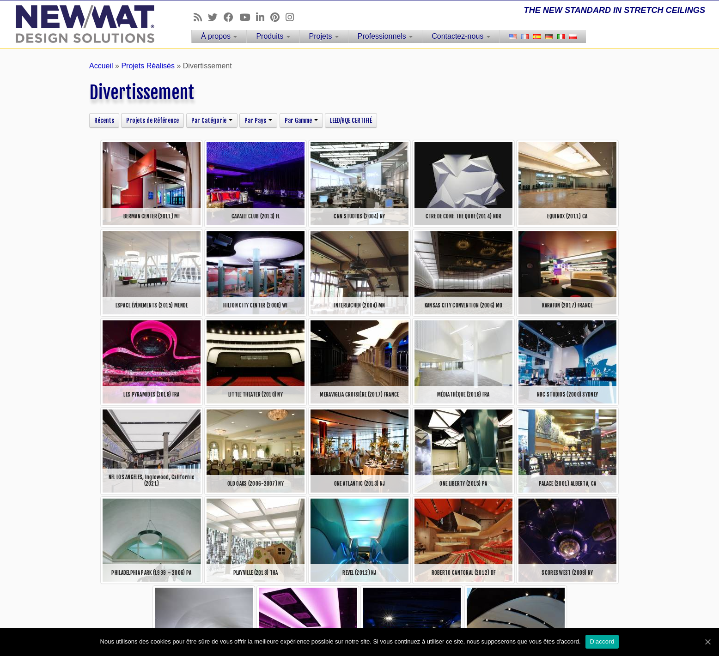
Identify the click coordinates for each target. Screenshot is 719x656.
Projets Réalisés (148, 66)
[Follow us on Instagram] (293, 17)
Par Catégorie (211, 120)
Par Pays (258, 120)
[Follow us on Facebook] (231, 17)
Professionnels (385, 36)
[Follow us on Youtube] (247, 17)
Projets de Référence (152, 120)
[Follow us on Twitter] (216, 17)
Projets (324, 36)
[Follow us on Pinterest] (278, 17)
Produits (273, 36)
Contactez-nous (461, 36)
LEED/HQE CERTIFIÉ (351, 120)
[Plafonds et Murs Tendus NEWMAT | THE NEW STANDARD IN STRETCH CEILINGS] (83, 24)
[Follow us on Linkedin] (263, 17)
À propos (219, 36)
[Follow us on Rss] (201, 17)
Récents (104, 120)
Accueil (101, 66)
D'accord (602, 641)
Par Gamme (301, 120)
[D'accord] (707, 641)
